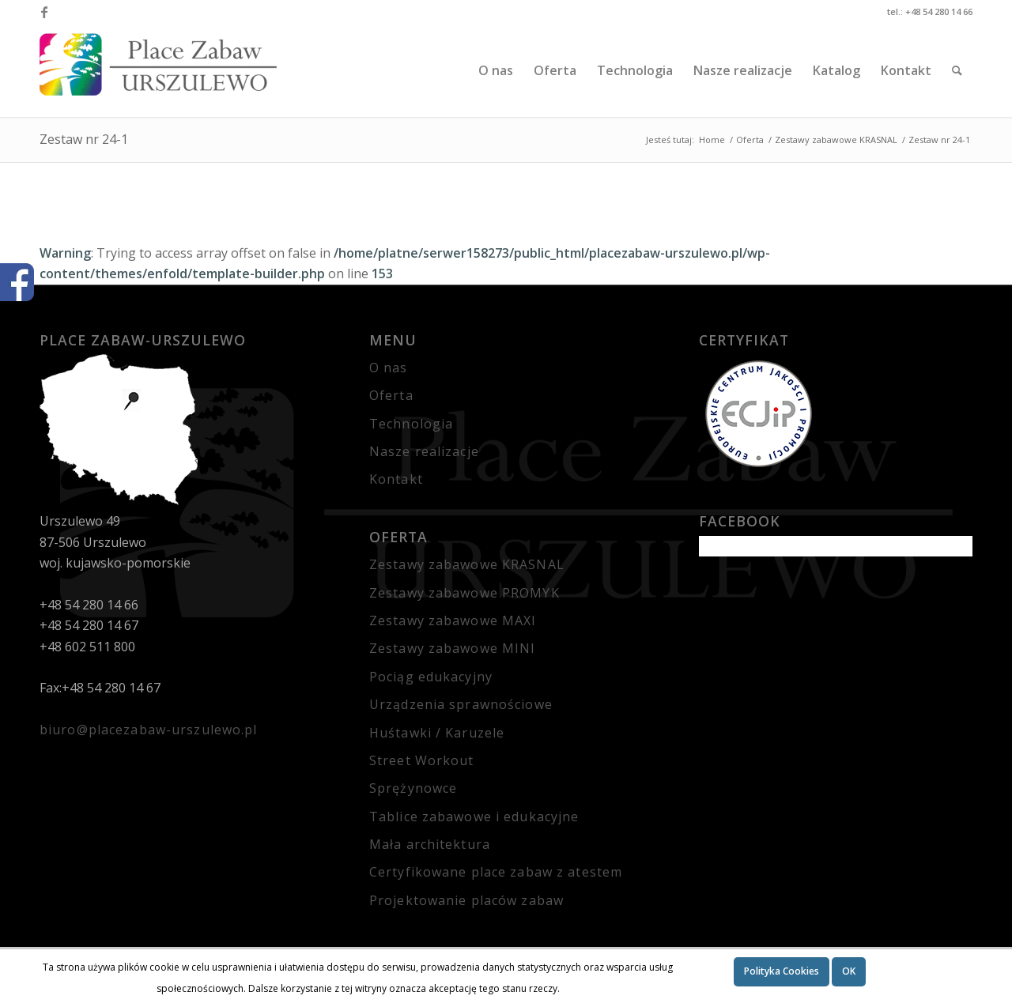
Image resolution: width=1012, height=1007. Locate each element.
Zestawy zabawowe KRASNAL (467, 564)
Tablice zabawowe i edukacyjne (474, 816)
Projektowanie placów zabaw (466, 900)
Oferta (391, 395)
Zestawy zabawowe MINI (452, 648)
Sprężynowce (413, 788)
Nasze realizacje (424, 451)
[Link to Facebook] (44, 12)
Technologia (411, 423)
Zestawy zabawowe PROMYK (464, 593)
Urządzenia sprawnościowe (461, 704)
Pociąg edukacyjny (431, 676)
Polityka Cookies (781, 971)
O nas (388, 367)
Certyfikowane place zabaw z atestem (495, 872)
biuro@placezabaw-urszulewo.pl (148, 729)
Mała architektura (429, 844)
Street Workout (421, 760)
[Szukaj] (957, 70)
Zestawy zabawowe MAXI (453, 620)
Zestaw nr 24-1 (84, 139)
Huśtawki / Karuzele (436, 732)
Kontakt (396, 479)
